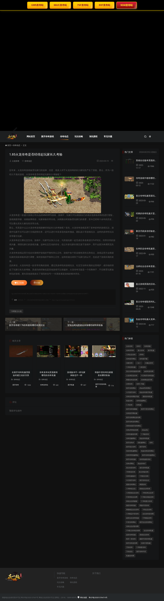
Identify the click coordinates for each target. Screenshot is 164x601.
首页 (9, 145)
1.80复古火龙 (16, 311)
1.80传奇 (142, 367)
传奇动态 (64, 136)
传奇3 (138, 346)
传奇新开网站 (131, 359)
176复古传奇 (144, 476)
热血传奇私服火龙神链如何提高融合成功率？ (146, 319)
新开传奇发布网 (131, 543)
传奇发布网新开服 (132, 396)
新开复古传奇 (131, 447)
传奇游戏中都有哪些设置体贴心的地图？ (146, 178)
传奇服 (138, 405)
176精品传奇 (147, 518)
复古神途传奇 (143, 472)
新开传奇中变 (141, 551)
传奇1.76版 (140, 384)
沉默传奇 (129, 363)
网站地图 (82, 598)
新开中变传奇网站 (147, 409)
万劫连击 (129, 551)
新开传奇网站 (131, 388)
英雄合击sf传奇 (144, 489)
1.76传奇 (129, 405)
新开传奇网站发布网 (133, 417)
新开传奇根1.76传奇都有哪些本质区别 (27, 325)
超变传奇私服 (131, 535)
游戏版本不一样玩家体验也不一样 (76, 373)
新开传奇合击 (144, 480)
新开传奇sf (130, 443)
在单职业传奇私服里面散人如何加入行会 (146, 248)
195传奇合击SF (148, 493)
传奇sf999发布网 (132, 430)
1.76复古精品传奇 (147, 497)
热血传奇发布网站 (147, 451)
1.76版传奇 (145, 434)
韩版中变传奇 (144, 505)
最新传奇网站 (131, 484)
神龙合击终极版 (131, 501)
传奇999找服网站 (132, 455)
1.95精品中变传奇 (132, 514)
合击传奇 (129, 346)
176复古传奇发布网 (133, 530)
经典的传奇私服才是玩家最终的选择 (146, 213)
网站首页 (31, 136)
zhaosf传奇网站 (145, 388)
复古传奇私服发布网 (133, 371)
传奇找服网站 (131, 438)
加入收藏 (19, 283)
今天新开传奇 (131, 392)
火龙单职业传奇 (131, 375)
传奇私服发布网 (131, 434)
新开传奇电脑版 (131, 409)
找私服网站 (142, 443)
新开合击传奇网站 (146, 522)
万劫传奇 (129, 547)
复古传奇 (141, 350)
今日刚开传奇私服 (147, 375)
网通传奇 (143, 484)
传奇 (151, 443)
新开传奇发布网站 (132, 422)
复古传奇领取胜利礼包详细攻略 (146, 301)
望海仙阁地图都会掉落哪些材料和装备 (85, 325)
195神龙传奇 (130, 472)
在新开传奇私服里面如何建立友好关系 (21, 373)
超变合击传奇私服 (132, 518)
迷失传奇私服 (144, 468)
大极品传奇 (149, 363)
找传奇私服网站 (131, 451)
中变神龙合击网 (131, 497)
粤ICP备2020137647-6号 (98, 598)
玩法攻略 (79, 136)
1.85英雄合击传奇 (132, 493)
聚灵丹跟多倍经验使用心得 (146, 231)
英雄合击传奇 (144, 535)
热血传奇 (129, 401)
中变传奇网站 (131, 522)
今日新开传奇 (131, 480)
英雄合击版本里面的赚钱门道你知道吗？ (146, 160)
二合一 (138, 363)
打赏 (37, 282)
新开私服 (71, 385)
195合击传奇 (147, 510)
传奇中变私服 (146, 543)
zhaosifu (145, 430)
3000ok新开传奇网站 (133, 426)
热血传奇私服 (144, 438)
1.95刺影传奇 (141, 547)
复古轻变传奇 (131, 468)
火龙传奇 (15, 161)
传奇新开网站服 (131, 413)
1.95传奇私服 (131, 367)
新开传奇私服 (131, 459)
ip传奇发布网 (148, 371)
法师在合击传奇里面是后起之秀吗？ (146, 266)
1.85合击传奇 (131, 355)
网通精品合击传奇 (132, 510)
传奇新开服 (143, 359)
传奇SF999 (130, 350)
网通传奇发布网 (131, 380)
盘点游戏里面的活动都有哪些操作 (146, 284)
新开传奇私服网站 (148, 455)
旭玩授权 (93, 136)
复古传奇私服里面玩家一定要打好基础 (146, 196)
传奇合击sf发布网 (132, 526)
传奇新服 (147, 346)
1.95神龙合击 (131, 489)
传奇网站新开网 (146, 380)
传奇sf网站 (130, 463)
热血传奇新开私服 (146, 392)
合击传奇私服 (148, 530)
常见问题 (108, 136)
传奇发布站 (44, 385)
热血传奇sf (141, 463)
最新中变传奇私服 (146, 539)
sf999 (141, 355)
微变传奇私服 (131, 505)
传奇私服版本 (131, 476)
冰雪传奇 (129, 384)
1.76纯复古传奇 (146, 501)
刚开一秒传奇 (131, 539)
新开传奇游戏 (47, 136)
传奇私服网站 (141, 401)
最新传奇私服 (147, 396)
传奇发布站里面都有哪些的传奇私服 (49, 373)
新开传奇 (16, 385)
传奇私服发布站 (145, 459)
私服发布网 (130, 556)
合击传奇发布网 (148, 514)
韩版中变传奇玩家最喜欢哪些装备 (104, 373)
